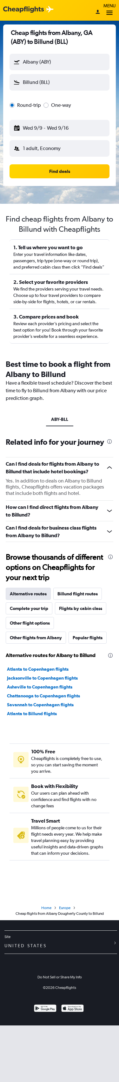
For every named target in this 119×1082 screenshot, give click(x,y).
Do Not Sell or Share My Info (59, 977)
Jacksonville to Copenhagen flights (42, 678)
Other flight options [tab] (30, 623)
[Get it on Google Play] (45, 1009)
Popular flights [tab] (87, 637)
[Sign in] (97, 12)
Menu (109, 10)
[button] (59, 62)
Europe (64, 908)
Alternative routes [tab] (28, 593)
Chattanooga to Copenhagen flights (43, 695)
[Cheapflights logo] (23, 10)
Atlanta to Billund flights (32, 713)
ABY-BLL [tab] (59, 419)
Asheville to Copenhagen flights (39, 686)
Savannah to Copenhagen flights (40, 704)
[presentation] (109, 441)
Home (46, 908)
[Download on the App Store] (72, 1009)
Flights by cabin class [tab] (80, 608)
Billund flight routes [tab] (77, 593)
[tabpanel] (59, 684)
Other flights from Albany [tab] (36, 637)
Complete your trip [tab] (29, 608)
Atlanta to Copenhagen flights (38, 669)
